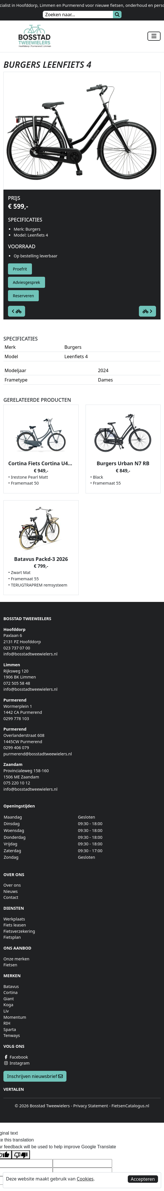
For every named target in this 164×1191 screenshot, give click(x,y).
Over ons (12, 885)
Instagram (16, 1063)
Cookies (85, 1179)
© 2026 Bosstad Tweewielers (42, 1105)
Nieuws (10, 891)
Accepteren (143, 1179)
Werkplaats (14, 919)
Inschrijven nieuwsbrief (35, 1076)
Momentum (14, 1017)
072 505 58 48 (16, 683)
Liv (6, 1011)
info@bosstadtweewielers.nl (30, 654)
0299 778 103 (16, 718)
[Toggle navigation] (154, 36)
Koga (8, 1004)
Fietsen (10, 964)
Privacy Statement (90, 1105)
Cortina (10, 992)
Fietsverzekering (19, 931)
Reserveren (23, 295)
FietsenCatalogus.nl (130, 1105)
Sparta (9, 1029)
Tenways (11, 1035)
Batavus (11, 986)
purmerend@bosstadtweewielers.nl (37, 754)
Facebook (15, 1057)
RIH (7, 1023)
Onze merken (16, 959)
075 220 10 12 (16, 783)
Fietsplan (12, 937)
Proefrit (20, 269)
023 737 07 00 (16, 648)
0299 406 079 (16, 747)
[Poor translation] (21, 1154)
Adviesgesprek (26, 282)
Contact (10, 897)
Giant (8, 998)
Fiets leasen (14, 925)
